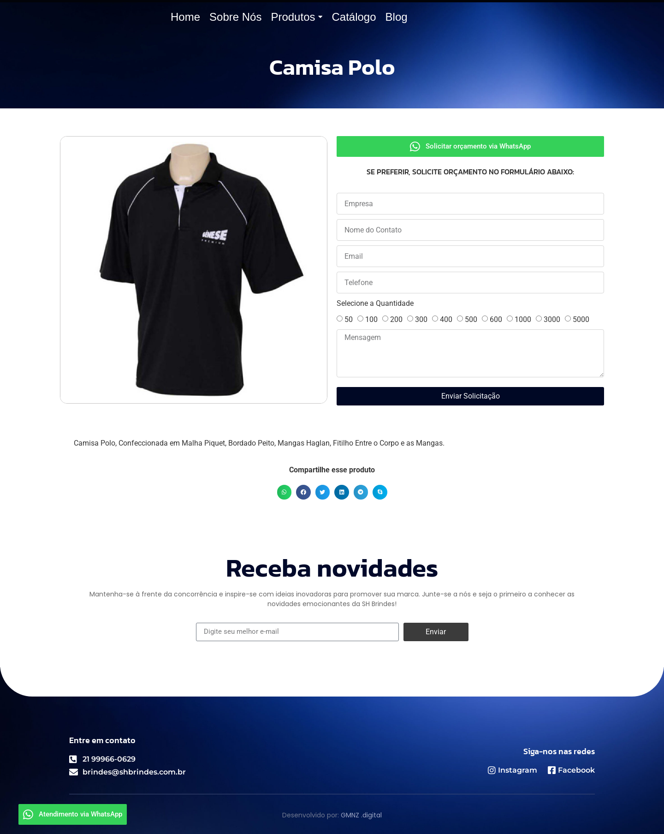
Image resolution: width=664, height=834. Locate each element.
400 (446, 319)
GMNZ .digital (361, 815)
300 (421, 319)
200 (396, 319)
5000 (581, 319)
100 (371, 319)
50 (348, 319)
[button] (284, 492)
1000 (523, 319)
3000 (552, 319)
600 (496, 319)
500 (471, 319)
